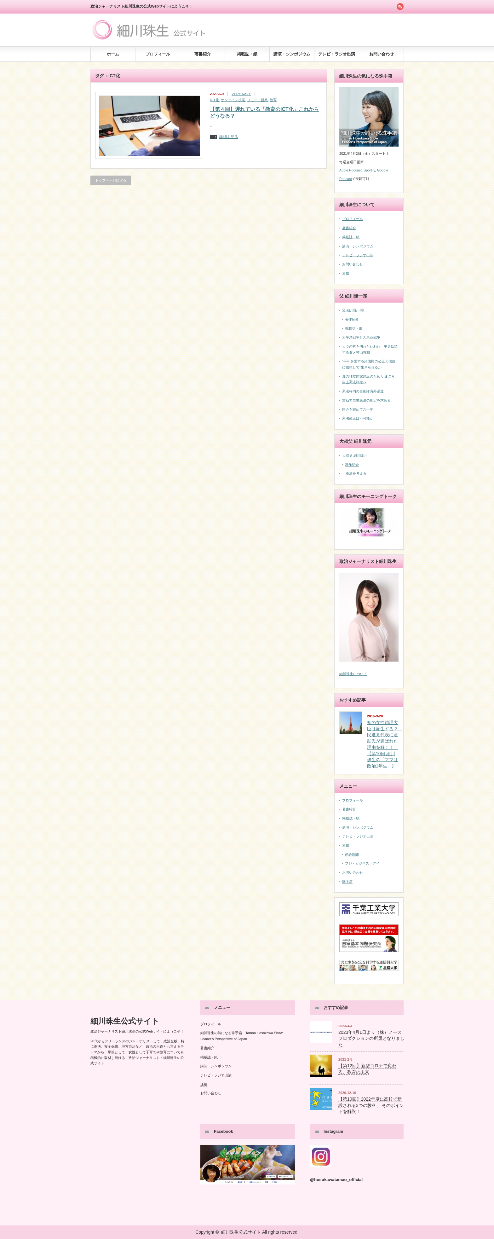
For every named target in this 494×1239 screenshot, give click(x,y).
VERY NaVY (241, 94)
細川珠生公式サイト (124, 1021)
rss (400, 6)
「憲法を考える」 (356, 473)
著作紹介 (352, 319)
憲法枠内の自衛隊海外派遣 (363, 391)
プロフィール (158, 54)
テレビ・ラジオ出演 (336, 54)
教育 (273, 100)
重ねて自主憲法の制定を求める (366, 400)
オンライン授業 (233, 100)
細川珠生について (353, 674)
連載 (345, 273)
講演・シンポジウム (291, 54)
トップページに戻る (110, 180)
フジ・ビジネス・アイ (362, 863)
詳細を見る (228, 137)
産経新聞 (352, 854)
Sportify (369, 170)
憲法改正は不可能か (357, 418)
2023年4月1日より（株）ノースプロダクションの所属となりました (371, 1038)
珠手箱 (347, 881)
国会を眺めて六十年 (357, 409)
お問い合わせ (381, 54)
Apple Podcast (350, 170)
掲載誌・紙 (247, 54)
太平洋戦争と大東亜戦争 (361, 337)
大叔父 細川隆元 (354, 455)
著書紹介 (202, 54)
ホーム (113, 54)
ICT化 (214, 100)
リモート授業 (257, 100)
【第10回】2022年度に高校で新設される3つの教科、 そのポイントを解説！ (371, 1105)
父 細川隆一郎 (353, 310)
